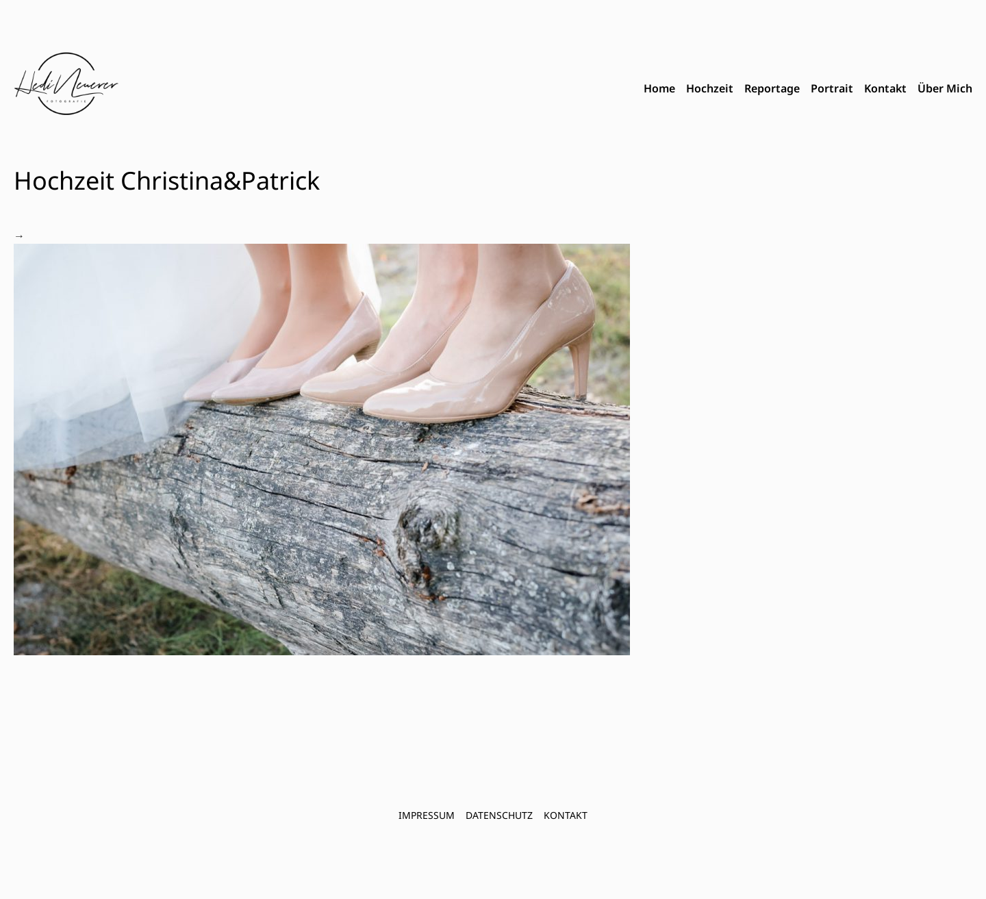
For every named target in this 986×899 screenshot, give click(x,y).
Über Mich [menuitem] (945, 88)
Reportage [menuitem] (772, 88)
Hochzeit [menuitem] (709, 88)
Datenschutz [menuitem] (499, 815)
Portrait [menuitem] (832, 88)
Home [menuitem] (659, 88)
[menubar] (808, 89)
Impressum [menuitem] (427, 815)
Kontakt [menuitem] (885, 88)
